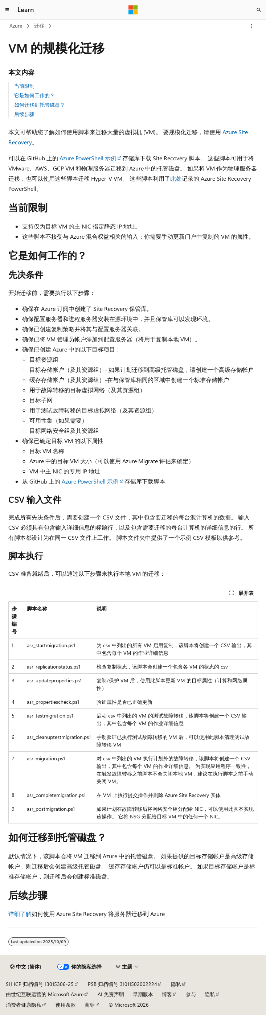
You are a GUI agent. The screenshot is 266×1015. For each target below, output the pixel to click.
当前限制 (24, 85)
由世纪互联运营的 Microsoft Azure (44, 994)
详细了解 (20, 913)
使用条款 (66, 1004)
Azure (15, 25)
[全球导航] (7, 9)
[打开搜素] (258, 9)
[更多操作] (251, 26)
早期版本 (143, 994)
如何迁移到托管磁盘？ (39, 104)
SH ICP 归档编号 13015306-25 (40, 984)
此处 (176, 178)
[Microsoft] (133, 10)
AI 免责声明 (111, 994)
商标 (90, 1004)
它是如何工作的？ (34, 95)
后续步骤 (24, 114)
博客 (167, 994)
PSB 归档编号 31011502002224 (122, 984)
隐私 (176, 984)
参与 (191, 994)
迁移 (39, 25)
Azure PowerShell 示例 (88, 158)
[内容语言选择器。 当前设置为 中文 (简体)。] (26, 967)
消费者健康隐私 (23, 1004)
